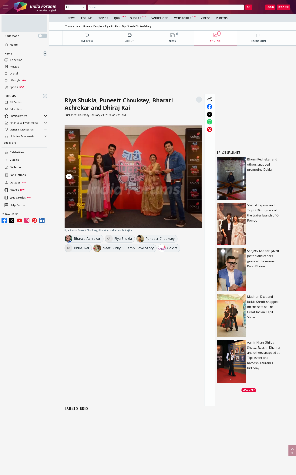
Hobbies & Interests (19, 136)
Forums (10, 96)
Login (270, 7)
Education (13, 109)
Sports (11, 87)
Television (13, 60)
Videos (11, 160)
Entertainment (15, 116)
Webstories (182, 18)
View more (249, 390)
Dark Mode (26, 36)
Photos (221, 18)
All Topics (13, 102)
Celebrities (14, 152)
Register (283, 7)
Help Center (14, 205)
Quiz (117, 18)
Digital (11, 73)
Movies (11, 66)
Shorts (11, 190)
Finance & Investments (21, 122)
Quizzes (12, 182)
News (8, 53)
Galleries (12, 167)
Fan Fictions (15, 175)
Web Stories (15, 197)
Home (11, 44)
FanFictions (159, 18)
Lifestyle (12, 80)
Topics (103, 18)
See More (10, 142)
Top (292, 450)
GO (249, 7)
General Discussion (19, 129)
